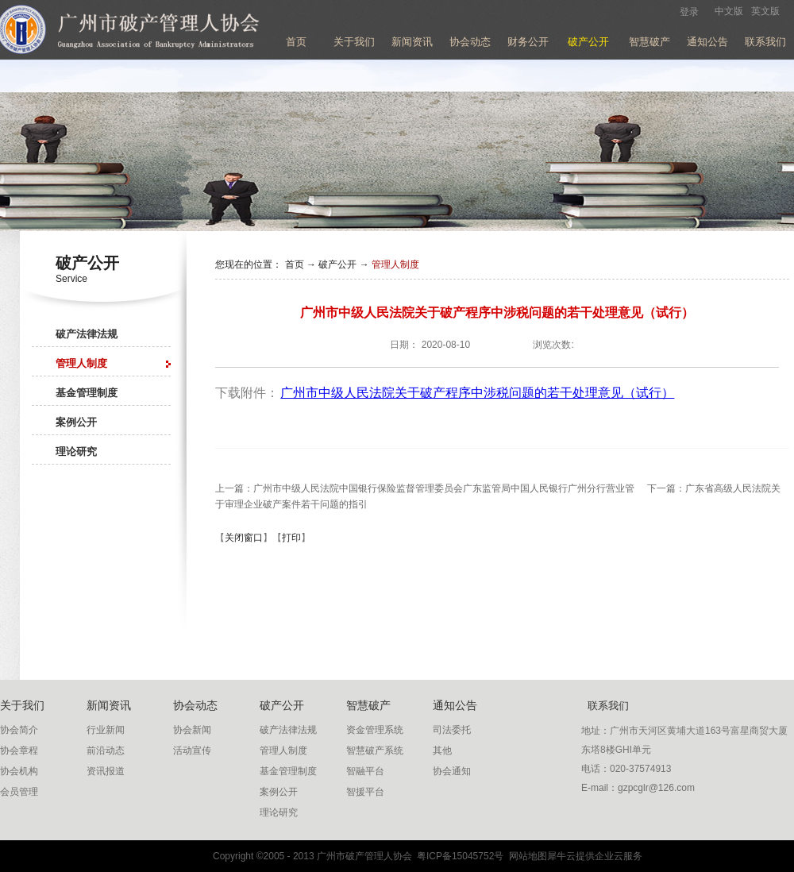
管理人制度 (395, 264)
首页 (296, 42)
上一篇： (424, 488)
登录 (689, 11)
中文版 (729, 11)
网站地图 (525, 856)
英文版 (765, 11)
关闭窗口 (244, 537)
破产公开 (337, 264)
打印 (291, 537)
